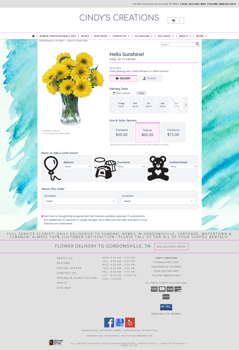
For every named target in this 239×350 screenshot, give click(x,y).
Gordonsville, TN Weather (103, 335)
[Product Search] (177, 44)
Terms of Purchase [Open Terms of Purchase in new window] (172, 343)
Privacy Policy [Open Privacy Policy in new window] (147, 343)
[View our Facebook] (109, 326)
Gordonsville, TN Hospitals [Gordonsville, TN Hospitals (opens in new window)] (141, 330)
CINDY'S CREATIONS (119, 18)
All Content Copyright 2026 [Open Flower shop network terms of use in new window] (89, 343)
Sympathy (121, 36)
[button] (176, 21)
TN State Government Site (136, 335)
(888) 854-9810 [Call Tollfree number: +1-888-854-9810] (172, 275)
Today (141, 93)
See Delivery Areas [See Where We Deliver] (171, 246)
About (185, 36)
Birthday (100, 36)
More (202, 36)
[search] (197, 44)
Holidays (166, 36)
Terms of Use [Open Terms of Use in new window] (129, 345)
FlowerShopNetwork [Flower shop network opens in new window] (122, 343)
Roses (85, 36)
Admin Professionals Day (58, 36)
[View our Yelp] (130, 326)
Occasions (144, 36)
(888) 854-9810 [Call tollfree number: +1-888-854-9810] (227, 3)
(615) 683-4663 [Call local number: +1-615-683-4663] (197, 3)
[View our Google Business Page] (119, 326)
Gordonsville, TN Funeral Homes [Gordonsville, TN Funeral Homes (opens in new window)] (101, 330)
